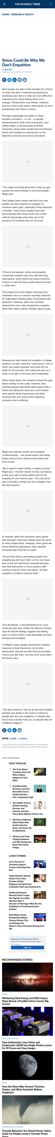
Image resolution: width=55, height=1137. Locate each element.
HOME (5, 14)
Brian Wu (8, 69)
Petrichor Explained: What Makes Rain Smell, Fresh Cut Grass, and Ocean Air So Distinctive (22, 825)
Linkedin (14, 80)
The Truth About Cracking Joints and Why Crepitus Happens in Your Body (21, 775)
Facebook (4, 80)
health (13, 738)
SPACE (4, 994)
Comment (19, 80)
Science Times (42, 747)
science (23, 738)
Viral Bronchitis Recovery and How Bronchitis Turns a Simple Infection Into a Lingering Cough (23, 791)
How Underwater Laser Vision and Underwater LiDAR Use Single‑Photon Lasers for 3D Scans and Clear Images (27, 1045)
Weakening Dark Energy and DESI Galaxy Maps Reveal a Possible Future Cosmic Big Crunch (25, 1001)
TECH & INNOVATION (10, 1038)
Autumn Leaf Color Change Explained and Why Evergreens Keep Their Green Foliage (22, 842)
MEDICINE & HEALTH (22, 14)
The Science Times (27, 4)
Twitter (9, 80)
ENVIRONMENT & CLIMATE (12, 1127)
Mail (24, 80)
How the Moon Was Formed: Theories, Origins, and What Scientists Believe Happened (23, 1089)
